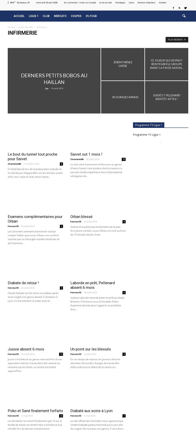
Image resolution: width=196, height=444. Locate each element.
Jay (46, 88)
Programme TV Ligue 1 (147, 134)
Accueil (19, 16)
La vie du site (105, 2)
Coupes (76, 16)
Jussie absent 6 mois (26, 349)
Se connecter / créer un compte (80, 2)
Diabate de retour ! (23, 283)
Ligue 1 (33, 16)
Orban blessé (81, 216)
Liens (131, 2)
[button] (183, 16)
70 (124, 159)
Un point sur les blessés (90, 349)
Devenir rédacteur (146, 2)
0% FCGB (91, 16)
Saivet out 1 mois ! (86, 154)
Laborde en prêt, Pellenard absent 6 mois (92, 285)
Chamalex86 (14, 163)
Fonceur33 (13, 226)
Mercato (60, 16)
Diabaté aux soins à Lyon (91, 411)
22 (61, 415)
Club (46, 16)
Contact (162, 2)
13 (61, 354)
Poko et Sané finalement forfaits (35, 411)
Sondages (120, 2)
